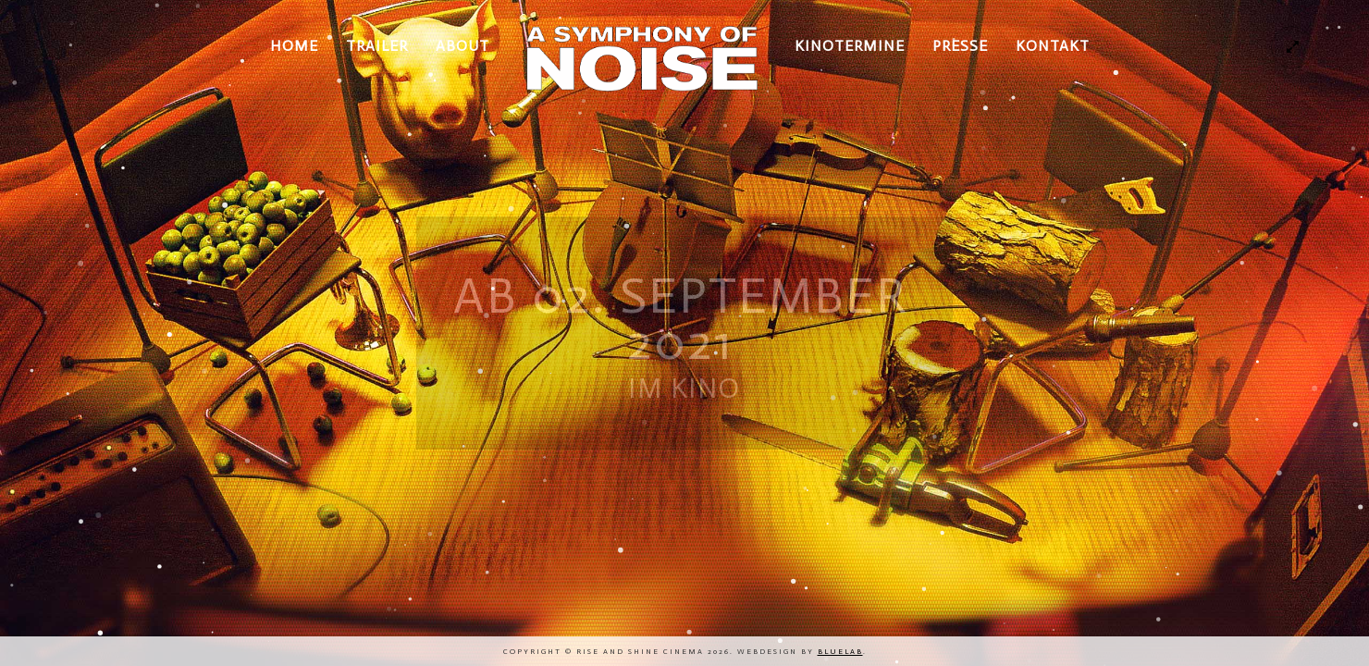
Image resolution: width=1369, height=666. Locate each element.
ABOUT (462, 46)
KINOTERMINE (850, 46)
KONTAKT (1053, 46)
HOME (294, 46)
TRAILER (377, 46)
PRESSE (960, 46)
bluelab (840, 651)
